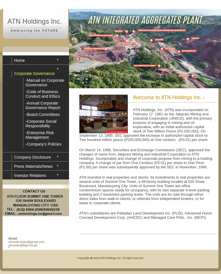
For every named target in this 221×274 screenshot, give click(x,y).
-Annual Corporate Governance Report (43, 105)
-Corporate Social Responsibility (41, 123)
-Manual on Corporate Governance (45, 82)
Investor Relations (30, 175)
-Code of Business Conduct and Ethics (43, 94)
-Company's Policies (43, 144)
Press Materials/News (33, 166)
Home (19, 60)
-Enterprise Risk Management (40, 135)
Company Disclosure (32, 157)
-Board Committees (43, 114)
